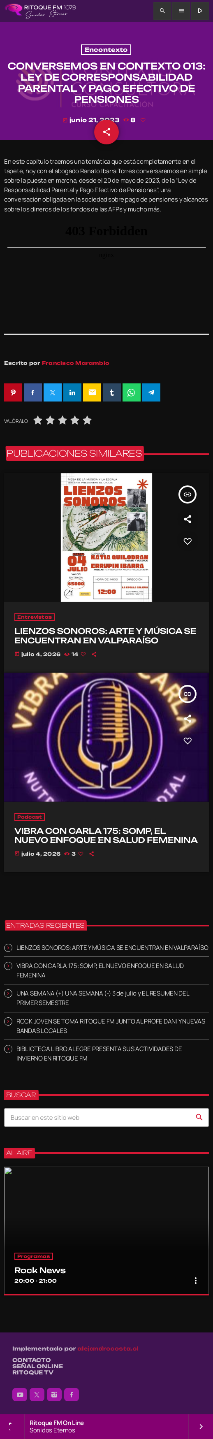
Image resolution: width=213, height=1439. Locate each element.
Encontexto (106, 49)
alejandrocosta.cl (108, 1349)
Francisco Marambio (75, 363)
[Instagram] (54, 1394)
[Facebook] (71, 1394)
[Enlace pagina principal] (40, 11)
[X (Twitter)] (37, 1394)
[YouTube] (19, 1394)
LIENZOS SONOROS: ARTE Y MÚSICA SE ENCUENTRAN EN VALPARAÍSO (112, 947)
